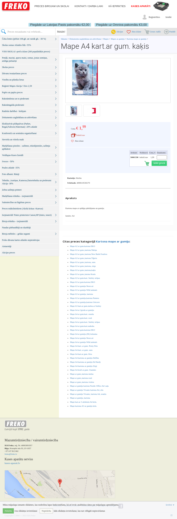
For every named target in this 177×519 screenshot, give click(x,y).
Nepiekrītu (46, 511)
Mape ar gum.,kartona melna (81, 374)
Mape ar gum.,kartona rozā (81, 378)
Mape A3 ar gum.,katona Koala (82, 274)
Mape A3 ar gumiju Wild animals (83, 290)
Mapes (106, 39)
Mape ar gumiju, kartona (80, 398)
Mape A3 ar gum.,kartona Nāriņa (83, 250)
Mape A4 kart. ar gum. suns (81, 350)
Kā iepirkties (116, 6)
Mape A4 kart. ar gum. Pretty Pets (84, 346)
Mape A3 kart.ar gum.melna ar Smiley (85, 306)
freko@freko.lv (11, 454)
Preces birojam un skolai (51, 6)
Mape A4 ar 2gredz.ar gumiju (82, 310)
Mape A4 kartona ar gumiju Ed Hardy (85, 362)
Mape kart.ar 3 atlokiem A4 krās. (83, 402)
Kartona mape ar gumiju (136, 39)
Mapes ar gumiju (118, 39)
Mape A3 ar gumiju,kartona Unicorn (84, 302)
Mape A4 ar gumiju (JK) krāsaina (83, 334)
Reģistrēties (154, 17)
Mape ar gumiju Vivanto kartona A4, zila (86, 390)
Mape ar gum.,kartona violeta (82, 382)
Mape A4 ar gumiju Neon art (81, 338)
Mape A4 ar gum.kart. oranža (82, 314)
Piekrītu (8, 511)
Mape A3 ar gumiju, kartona (81, 294)
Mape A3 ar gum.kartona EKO (82, 282)
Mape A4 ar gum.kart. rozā (81, 318)
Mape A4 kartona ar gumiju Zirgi (83, 366)
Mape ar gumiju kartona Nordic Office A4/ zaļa (89, 386)
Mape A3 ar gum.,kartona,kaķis (83, 270)
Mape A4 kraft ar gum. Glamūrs (83, 370)
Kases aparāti (140, 6)
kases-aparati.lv (12, 463)
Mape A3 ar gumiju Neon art (81, 286)
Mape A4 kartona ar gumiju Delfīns (84, 358)
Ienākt (168, 17)
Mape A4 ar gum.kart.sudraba (82, 326)
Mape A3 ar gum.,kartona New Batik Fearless (88, 254)
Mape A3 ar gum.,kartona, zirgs (83, 266)
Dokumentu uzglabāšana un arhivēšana (85, 39)
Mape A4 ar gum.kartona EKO (82, 330)
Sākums (64, 39)
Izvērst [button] (170, 505)
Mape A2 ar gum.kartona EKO (82, 246)
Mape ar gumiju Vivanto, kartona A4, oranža (88, 394)
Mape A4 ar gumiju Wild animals (83, 342)
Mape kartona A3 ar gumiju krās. (83, 406)
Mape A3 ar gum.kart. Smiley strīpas (85, 278)
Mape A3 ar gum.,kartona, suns (82, 262)
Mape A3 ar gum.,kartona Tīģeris (83, 258)
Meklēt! (61, 31)
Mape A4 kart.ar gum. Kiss (81, 354)
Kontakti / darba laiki (89, 6)
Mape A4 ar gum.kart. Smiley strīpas (85, 322)
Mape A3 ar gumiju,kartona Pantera (84, 298)
